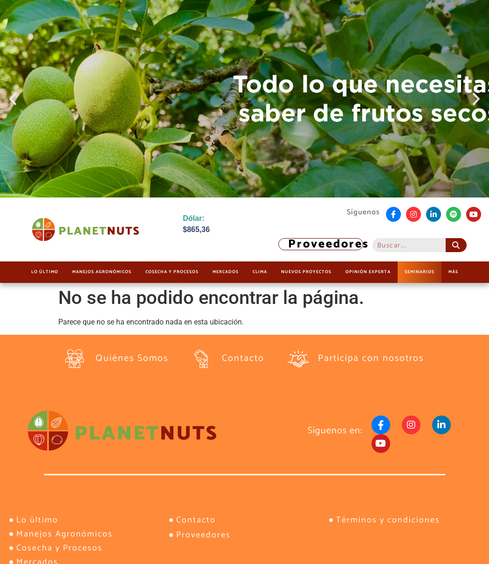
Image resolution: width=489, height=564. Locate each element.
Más (453, 271)
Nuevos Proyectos (306, 271)
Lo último (44, 271)
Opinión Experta (368, 271)
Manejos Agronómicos (101, 271)
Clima (260, 271)
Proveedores (328, 244)
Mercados (226, 271)
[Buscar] (456, 245)
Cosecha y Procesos (172, 271)
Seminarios (419, 271)
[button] (13, 99)
